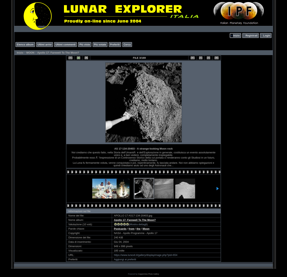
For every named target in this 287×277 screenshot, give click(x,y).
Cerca (127, 44)
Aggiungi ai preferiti (125, 259)
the (139, 228)
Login (266, 35)
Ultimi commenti (65, 44)
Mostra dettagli (138, 224)
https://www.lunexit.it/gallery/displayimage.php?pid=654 (145, 255)
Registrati (252, 35)
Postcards (120, 228)
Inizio (236, 35)
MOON (30, 52)
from (131, 228)
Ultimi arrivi (44, 44)
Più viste (84, 44)
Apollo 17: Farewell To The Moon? (58, 52)
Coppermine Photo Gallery (148, 274)
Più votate (100, 44)
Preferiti (115, 44)
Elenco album (25, 44)
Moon (146, 228)
